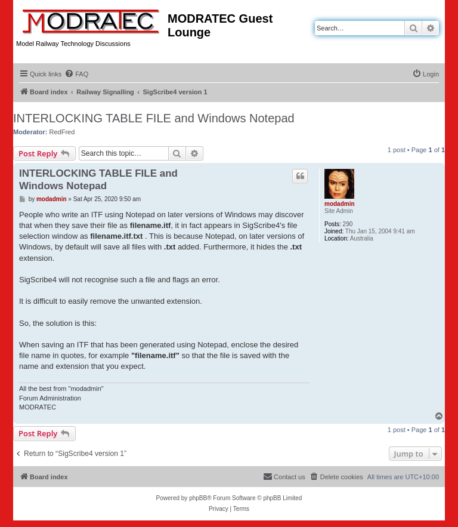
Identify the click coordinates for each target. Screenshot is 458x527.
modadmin (339, 204)
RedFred (62, 131)
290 (348, 224)
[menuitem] (76, 74)
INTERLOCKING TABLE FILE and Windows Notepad (154, 118)
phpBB (198, 498)
